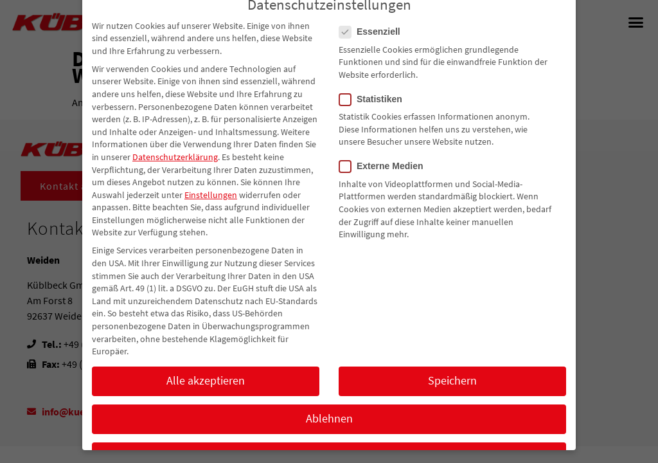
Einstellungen (210, 210)
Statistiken (375, 115)
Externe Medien (385, 182)
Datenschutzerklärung (175, 172)
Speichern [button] (452, 397)
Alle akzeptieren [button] (205, 397)
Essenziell (374, 48)
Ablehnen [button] (329, 435)
